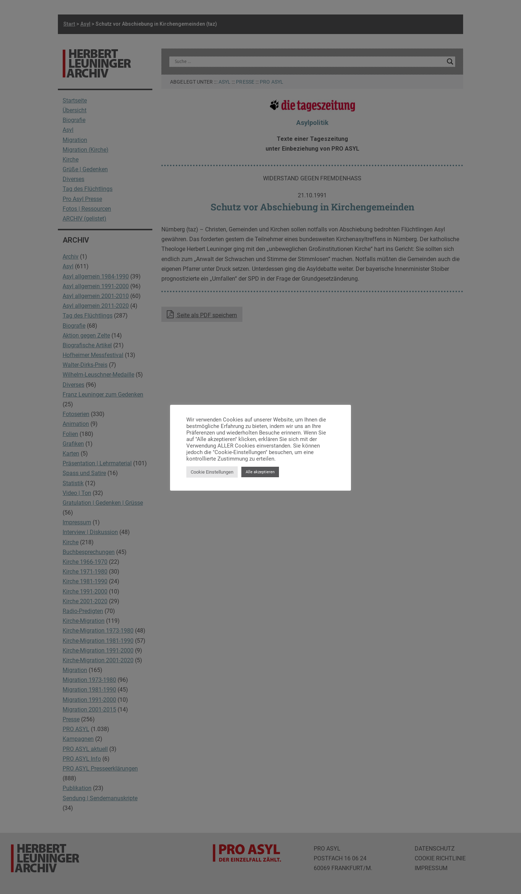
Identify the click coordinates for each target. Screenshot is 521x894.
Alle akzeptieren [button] (260, 472)
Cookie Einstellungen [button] (212, 472)
